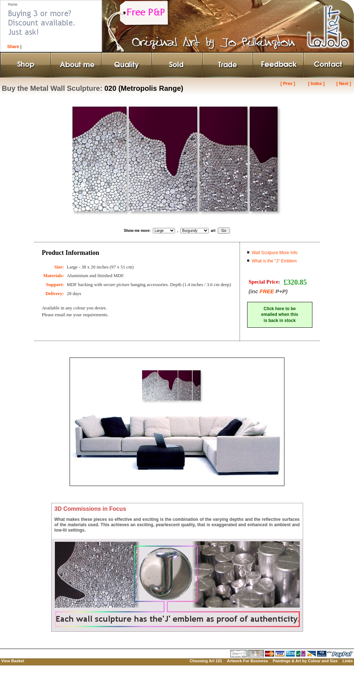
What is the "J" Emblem (274, 260)
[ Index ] (316, 83)
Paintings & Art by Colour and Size (305, 661)
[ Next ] (343, 83)
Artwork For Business (247, 661)
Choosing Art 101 (206, 661)
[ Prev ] (287, 83)
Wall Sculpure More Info (275, 252)
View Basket (12, 661)
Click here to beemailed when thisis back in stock (279, 314)
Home (13, 4)
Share (13, 46)
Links (348, 661)
